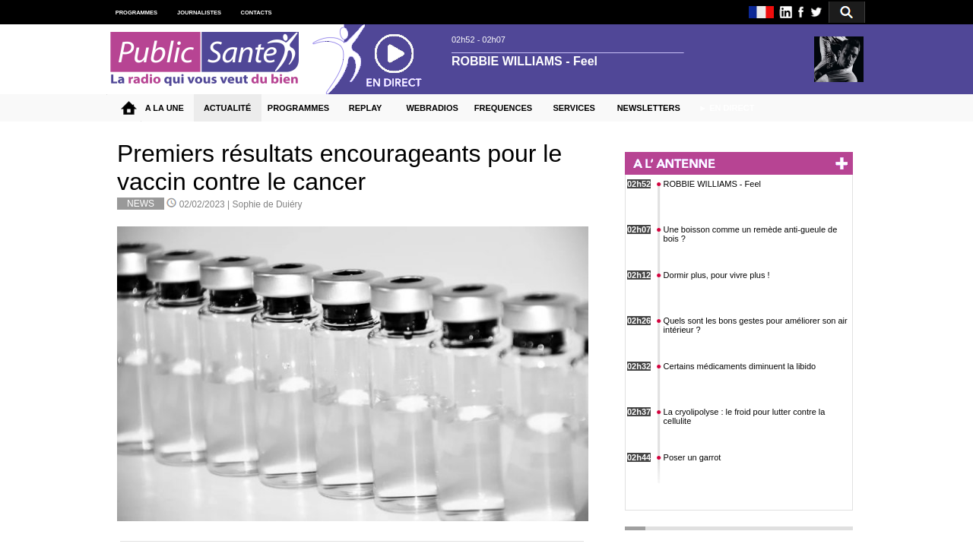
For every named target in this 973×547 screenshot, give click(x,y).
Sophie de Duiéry (268, 204)
